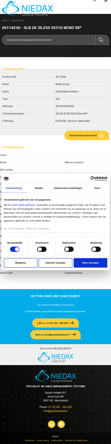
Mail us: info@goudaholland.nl (52, 334)
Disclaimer (30, 440)
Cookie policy (57, 440)
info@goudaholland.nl (55, 411)
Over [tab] (97, 188)
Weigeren (20, 262)
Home (4, 21)
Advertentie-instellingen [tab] (68, 188)
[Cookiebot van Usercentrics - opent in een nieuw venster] (93, 178)
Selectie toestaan (55, 262)
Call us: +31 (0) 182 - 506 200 (52, 323)
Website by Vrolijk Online (76, 440)
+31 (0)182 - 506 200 (59, 407)
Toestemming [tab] (14, 188)
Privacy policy (43, 440)
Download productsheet (83, 135)
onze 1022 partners (23, 205)
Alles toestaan (90, 262)
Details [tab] (39, 188)
